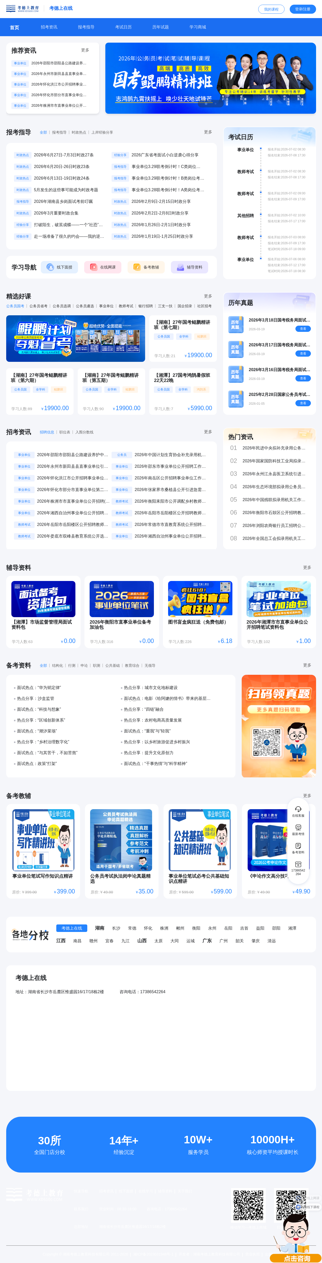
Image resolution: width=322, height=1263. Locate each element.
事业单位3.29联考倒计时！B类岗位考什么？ (168, 178)
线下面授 (126, 1191)
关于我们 (185, 1191)
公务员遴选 (85, 306)
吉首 (244, 928)
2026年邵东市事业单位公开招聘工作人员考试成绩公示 (170, 467)
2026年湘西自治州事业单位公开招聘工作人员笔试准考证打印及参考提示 (170, 536)
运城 (190, 941)
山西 (142, 940)
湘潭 (292, 928)
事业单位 (106, 306)
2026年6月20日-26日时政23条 (62, 166)
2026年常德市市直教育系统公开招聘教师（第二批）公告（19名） (170, 525)
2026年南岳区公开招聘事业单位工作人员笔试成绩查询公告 (170, 478)
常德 (132, 928)
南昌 (77, 941)
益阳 (260, 928)
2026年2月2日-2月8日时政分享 (160, 213)
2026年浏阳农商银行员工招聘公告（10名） (274, 525)
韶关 (239, 941)
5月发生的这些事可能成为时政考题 (66, 190)
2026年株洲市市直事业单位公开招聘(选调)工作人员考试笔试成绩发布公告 (60, 106)
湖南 (99, 928)
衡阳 (196, 928)
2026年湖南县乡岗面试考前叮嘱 (63, 201)
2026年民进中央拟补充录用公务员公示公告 (274, 448)
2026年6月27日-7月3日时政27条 (64, 155)
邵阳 (276, 928)
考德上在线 (71, 928)
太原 (158, 941)
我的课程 (271, 9)
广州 (223, 941)
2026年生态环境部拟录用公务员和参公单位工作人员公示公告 (274, 487)
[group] (210, 78)
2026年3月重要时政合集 (56, 213)
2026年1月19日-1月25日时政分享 (162, 236)
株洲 (164, 928)
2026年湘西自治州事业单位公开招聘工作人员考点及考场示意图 (72, 513)
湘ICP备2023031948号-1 (153, 1254)
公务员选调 (62, 306)
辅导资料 (165, 1191)
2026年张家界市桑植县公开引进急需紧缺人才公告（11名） (170, 490)
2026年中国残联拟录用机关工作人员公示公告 (274, 499)
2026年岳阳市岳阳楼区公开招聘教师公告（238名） (170, 513)
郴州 (180, 928)
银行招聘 (145, 306)
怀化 (148, 928)
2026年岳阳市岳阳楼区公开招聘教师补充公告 (72, 525)
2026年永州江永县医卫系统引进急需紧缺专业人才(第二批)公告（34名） (274, 474)
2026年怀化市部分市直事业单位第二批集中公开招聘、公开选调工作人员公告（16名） (59, 95)
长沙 (116, 928)
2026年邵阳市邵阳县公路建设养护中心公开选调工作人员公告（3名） (60, 63)
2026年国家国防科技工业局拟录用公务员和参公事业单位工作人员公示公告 (276, 461)
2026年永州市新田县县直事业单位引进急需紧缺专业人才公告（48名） (59, 74)
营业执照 (252, 1254)
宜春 (109, 941)
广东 (207, 940)
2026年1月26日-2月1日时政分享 (161, 225)
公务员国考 (15, 306)
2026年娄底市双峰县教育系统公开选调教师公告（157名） (72, 536)
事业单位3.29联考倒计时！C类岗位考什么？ (166, 167)
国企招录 (185, 306)
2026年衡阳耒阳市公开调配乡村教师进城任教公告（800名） (170, 501)
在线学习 (145, 1191)
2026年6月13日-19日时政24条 (62, 178)
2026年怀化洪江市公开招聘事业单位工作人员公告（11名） (59, 84)
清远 (272, 941)
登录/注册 (303, 9)
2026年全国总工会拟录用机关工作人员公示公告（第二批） (274, 538)
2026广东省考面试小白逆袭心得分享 (165, 155)
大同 (174, 941)
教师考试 (126, 306)
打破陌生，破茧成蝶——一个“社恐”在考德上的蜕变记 (68, 225)
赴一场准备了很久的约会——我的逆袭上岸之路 (69, 237)
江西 (61, 940)
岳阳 (228, 928)
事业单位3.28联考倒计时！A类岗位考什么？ (168, 190)
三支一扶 (165, 306)
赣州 (93, 941)
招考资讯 (106, 1191)
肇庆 (256, 941)
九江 (125, 941)
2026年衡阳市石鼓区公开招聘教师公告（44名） (274, 512)
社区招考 (204, 306)
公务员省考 (38, 306)
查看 (303, 329)
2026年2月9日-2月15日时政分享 (161, 201)
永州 (212, 928)
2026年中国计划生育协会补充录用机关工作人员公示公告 (170, 455)
